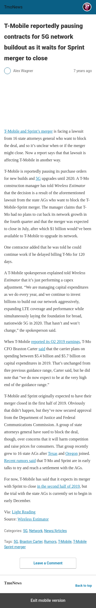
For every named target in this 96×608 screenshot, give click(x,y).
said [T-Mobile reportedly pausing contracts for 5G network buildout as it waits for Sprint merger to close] (42, 349)
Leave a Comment (48, 563)
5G (25, 531)
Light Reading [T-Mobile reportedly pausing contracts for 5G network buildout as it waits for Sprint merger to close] (24, 512)
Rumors (50, 542)
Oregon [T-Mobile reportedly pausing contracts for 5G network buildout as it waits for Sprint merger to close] (71, 453)
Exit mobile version (47, 600)
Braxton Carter (31, 542)
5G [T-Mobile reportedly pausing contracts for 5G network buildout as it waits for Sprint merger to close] (38, 178)
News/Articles (55, 531)
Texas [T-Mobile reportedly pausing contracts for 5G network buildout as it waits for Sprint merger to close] (52, 453)
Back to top (83, 585)
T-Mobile (65, 542)
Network (35, 531)
